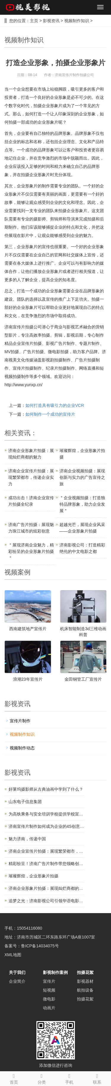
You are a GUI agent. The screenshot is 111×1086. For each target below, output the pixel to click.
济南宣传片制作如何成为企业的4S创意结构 (48, 826)
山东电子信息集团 (25, 801)
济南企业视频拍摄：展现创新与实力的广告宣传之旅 (82, 477)
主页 (34, 20)
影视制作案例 (55, 972)
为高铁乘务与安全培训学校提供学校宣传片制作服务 (56, 814)
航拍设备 (85, 990)
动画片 (49, 1007)
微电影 (49, 999)
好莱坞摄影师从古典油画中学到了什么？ (46, 789)
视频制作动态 (22, 748)
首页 (14, 1078)
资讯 (23, 433)
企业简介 (17, 981)
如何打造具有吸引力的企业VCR (54, 405)
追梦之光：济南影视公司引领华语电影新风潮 (50, 900)
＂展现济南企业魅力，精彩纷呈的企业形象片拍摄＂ (31, 551)
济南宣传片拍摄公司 (23, 327)
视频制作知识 (76, 20)
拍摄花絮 (85, 972)
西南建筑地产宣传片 (27, 628)
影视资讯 (51, 20)
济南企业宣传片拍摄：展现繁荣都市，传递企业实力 (31, 477)
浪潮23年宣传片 (28, 679)
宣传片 (49, 981)
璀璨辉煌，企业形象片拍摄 (33, 876)
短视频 (49, 990)
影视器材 (85, 981)
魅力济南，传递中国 (27, 838)
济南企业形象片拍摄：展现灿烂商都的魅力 (48, 888)
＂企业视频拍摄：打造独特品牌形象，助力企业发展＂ (82, 504)
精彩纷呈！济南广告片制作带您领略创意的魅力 (52, 863)
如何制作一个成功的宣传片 (50, 414)
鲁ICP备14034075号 (40, 946)
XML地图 (12, 954)
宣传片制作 (20, 720)
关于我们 (17, 972)
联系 (97, 1078)
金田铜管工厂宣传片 (83, 679)
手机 (69, 1078)
